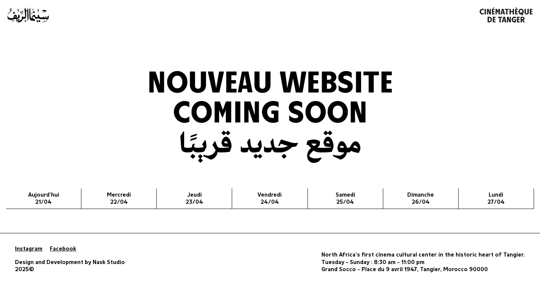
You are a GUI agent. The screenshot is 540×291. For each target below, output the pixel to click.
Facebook (63, 249)
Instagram (28, 249)
